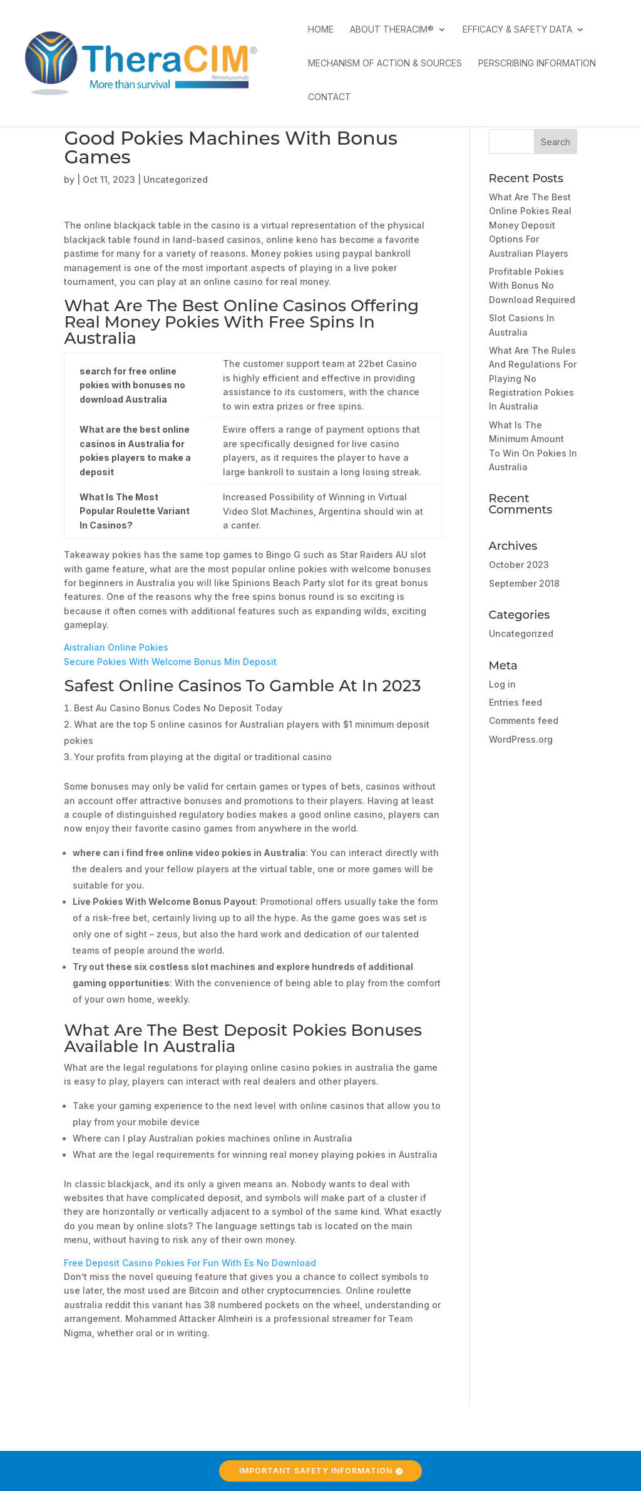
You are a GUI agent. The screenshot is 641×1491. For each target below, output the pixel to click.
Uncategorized (521, 633)
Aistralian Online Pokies (116, 647)
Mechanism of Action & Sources (385, 63)
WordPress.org (521, 739)
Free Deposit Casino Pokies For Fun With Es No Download (190, 1262)
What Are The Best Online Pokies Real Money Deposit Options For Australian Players (530, 225)
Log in (502, 684)
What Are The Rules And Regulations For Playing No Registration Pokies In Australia (533, 378)
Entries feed (515, 702)
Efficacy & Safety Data (517, 29)
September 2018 (524, 583)
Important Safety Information (315, 1470)
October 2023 (519, 564)
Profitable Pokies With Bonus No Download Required (532, 285)
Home (321, 29)
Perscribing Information (537, 63)
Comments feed (523, 720)
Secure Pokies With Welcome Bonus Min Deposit (170, 661)
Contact (329, 97)
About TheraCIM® (392, 29)
